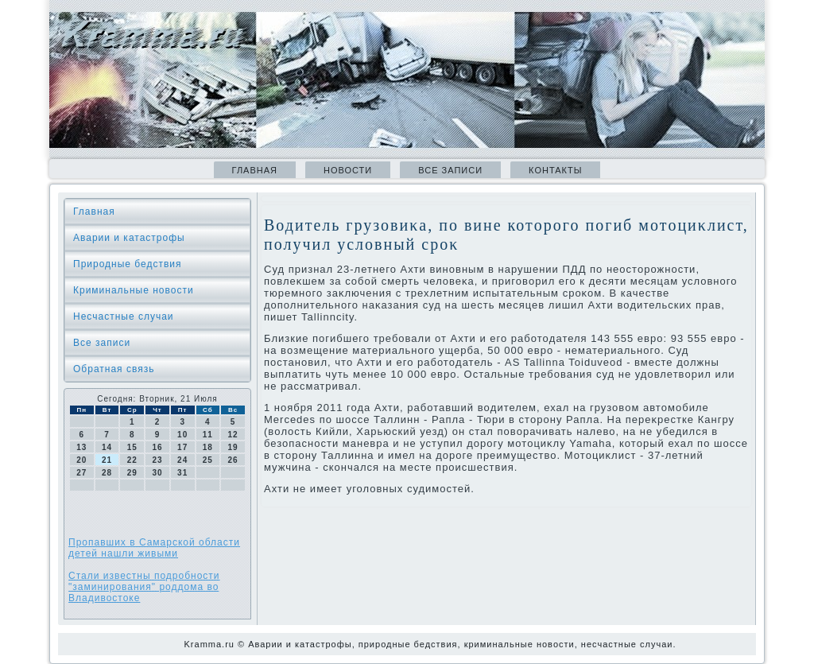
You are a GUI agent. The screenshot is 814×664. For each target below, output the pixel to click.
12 (233, 434)
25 (208, 460)
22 (132, 460)
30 (157, 472)
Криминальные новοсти (133, 290)
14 (107, 447)
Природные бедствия (127, 264)
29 (132, 472)
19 (233, 447)
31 (182, 472)
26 (233, 460)
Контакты (555, 170)
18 (208, 447)
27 (81, 472)
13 (81, 447)
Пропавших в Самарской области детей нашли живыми (154, 548)
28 (107, 472)
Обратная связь (113, 369)
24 (182, 460)
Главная (254, 170)
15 (132, 447)
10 (182, 434)
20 (81, 460)
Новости (348, 170)
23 (157, 460)
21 (107, 460)
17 (182, 447)
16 (157, 447)
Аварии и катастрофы (129, 237)
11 (208, 434)
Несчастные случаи (123, 316)
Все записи (450, 170)
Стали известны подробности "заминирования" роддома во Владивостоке (144, 587)
